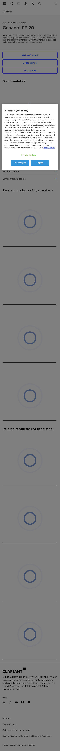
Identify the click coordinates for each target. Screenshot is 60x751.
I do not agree (20, 163)
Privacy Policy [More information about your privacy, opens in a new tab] (49, 148)
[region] (30, 137)
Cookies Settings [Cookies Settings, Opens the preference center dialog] (28, 155)
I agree (40, 163)
